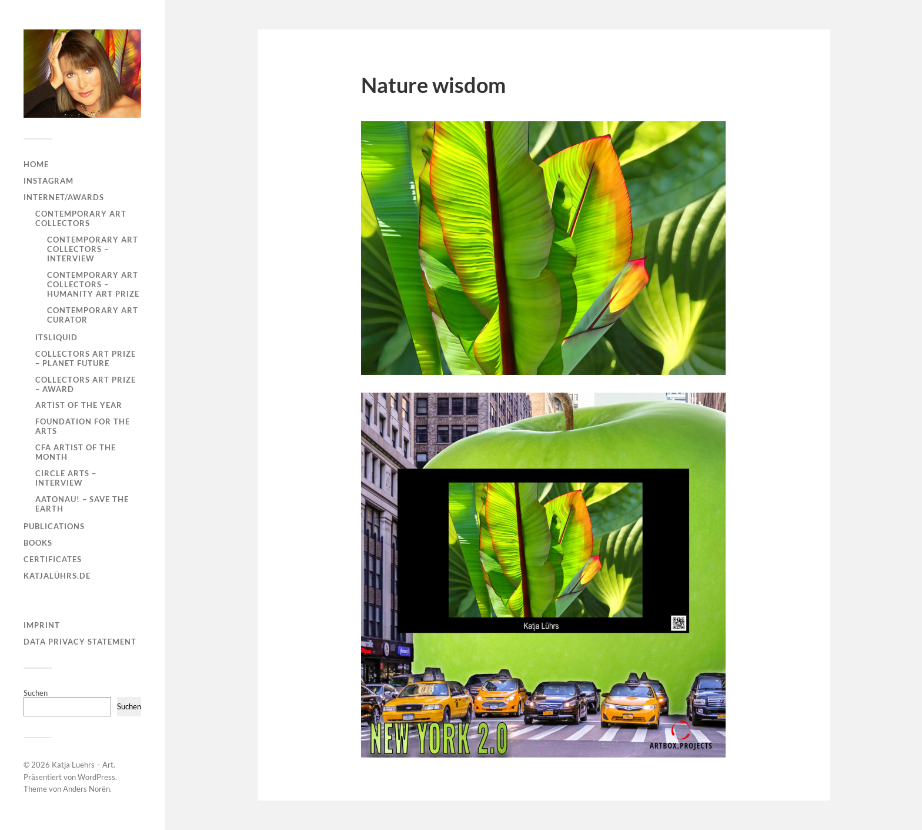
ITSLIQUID (56, 337)
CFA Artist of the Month (75, 452)
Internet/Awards (64, 197)
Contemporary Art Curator (92, 315)
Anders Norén (86, 789)
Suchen (36, 693)
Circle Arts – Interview (65, 478)
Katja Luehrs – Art (82, 764)
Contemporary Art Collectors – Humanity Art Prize (93, 284)
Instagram (49, 180)
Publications (54, 526)
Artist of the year (78, 405)
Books (38, 542)
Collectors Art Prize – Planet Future (85, 358)
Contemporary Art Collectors (80, 218)
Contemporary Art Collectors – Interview (92, 249)
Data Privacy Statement (80, 641)
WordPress (96, 777)
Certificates (53, 559)
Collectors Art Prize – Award (85, 384)
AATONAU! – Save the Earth (82, 503)
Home (36, 164)
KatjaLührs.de (57, 575)
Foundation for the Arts (82, 426)
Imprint (42, 625)
